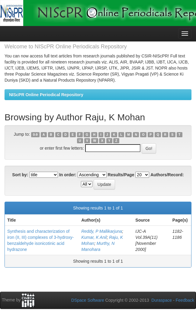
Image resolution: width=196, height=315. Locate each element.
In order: (67, 174)
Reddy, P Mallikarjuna (101, 231)
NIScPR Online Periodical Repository (46, 94)
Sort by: (20, 174)
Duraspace (161, 300)
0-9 (35, 134)
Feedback (185, 300)
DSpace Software (87, 300)
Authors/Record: (167, 174)
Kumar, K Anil (94, 237)
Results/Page (121, 174)
